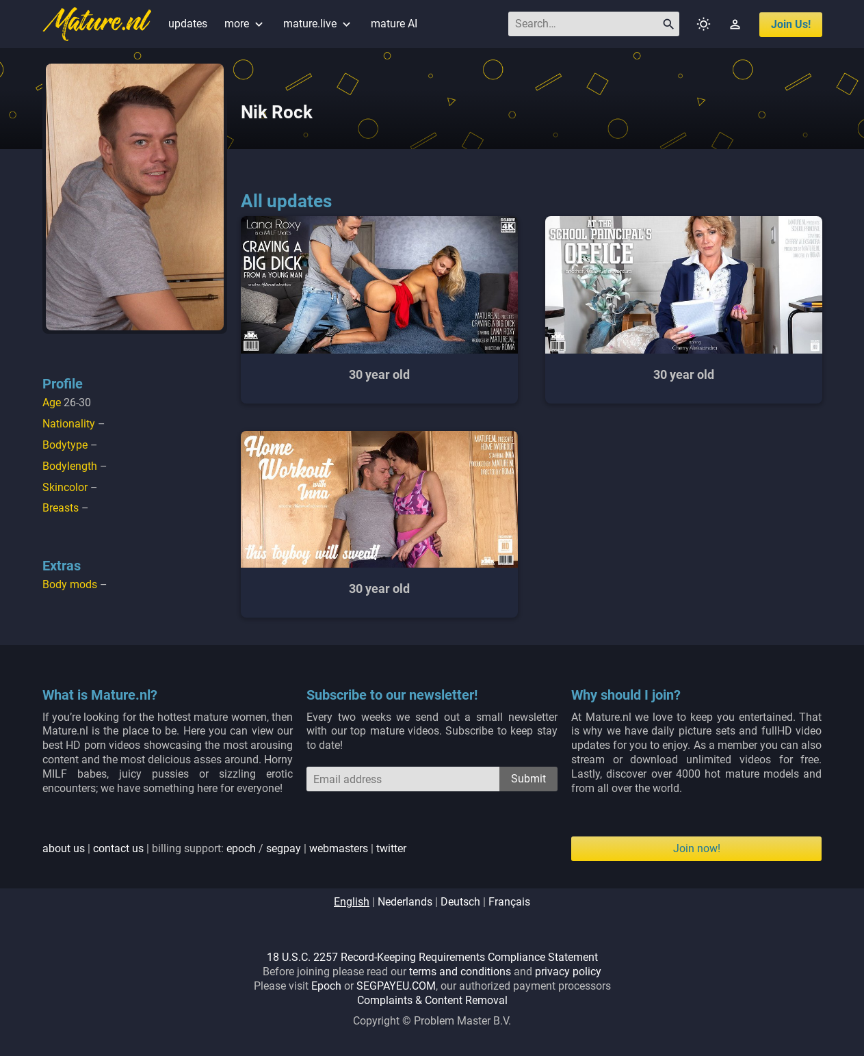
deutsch (460, 901)
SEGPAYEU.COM (396, 985)
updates (187, 23)
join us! (791, 24)
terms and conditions (460, 971)
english (351, 901)
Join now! (696, 848)
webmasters (338, 848)
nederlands (405, 901)
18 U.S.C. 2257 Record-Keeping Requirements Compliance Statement (432, 957)
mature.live (318, 23)
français (509, 901)
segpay (283, 848)
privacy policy (568, 971)
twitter (391, 848)
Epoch (326, 985)
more (245, 23)
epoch (241, 848)
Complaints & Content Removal (432, 1000)
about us (63, 848)
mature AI (394, 23)
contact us (118, 848)
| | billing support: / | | (224, 848)
